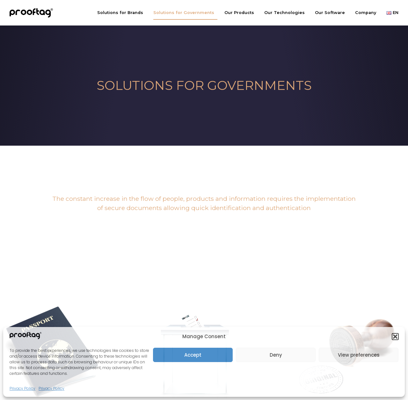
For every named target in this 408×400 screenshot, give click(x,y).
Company (367, 13)
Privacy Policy (22, 388)
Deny (276, 355)
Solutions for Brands (121, 13)
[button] (395, 336)
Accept (192, 355)
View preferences (359, 355)
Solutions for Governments (185, 13)
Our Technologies (286, 13)
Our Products (240, 13)
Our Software (331, 13)
